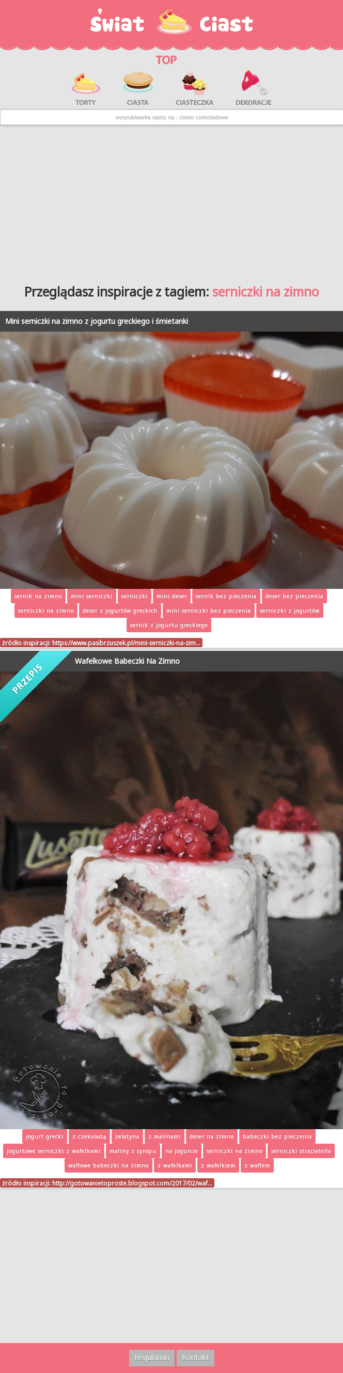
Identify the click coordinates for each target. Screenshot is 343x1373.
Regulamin (151, 1357)
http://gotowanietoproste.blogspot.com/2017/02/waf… (132, 1183)
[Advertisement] (171, 200)
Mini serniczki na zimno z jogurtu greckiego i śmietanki (96, 321)
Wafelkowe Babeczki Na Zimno (127, 661)
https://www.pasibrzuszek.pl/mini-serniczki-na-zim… (126, 642)
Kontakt (195, 1357)
